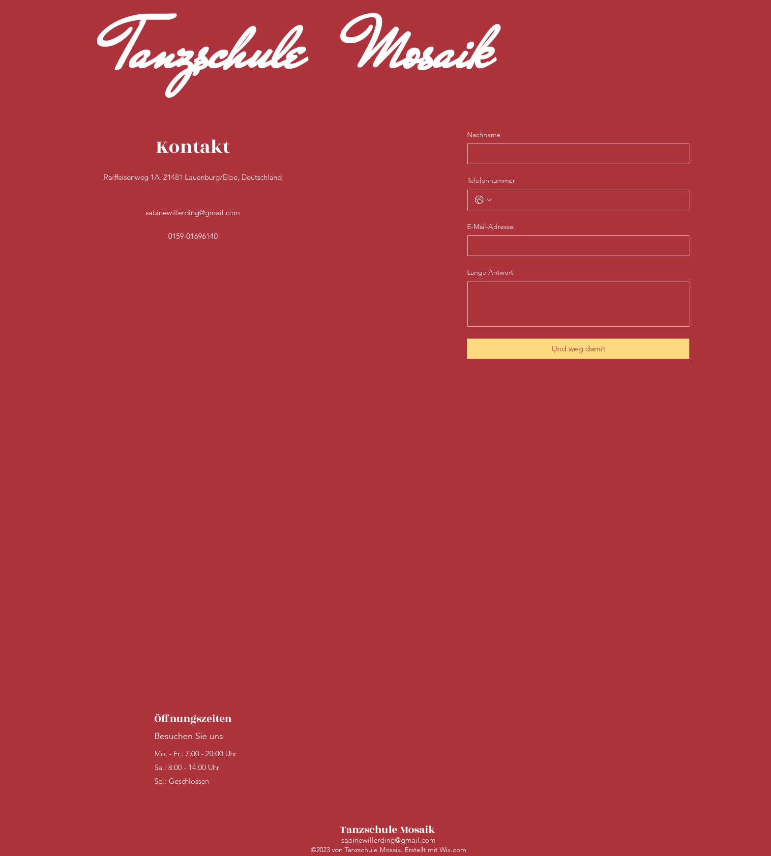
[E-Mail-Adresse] (575, 246)
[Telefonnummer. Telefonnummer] (588, 200)
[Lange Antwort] (578, 304)
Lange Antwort (490, 272)
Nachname (484, 134)
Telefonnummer (491, 180)
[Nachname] (575, 154)
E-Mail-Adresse (490, 226)
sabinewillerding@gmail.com (193, 212)
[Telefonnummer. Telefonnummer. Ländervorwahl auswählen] (483, 200)
